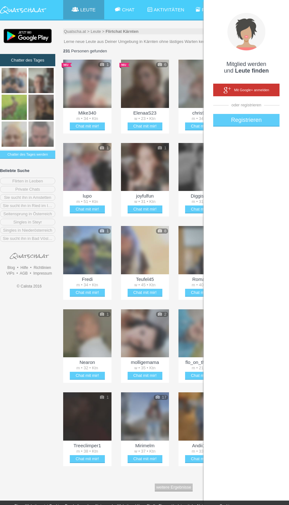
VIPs (10, 273)
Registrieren (246, 120)
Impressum (42, 273)
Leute (96, 31)
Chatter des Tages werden (27, 154)
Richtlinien (42, 267)
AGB (23, 273)
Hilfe (24, 267)
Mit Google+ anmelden (246, 90)
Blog (11, 267)
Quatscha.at (75, 31)
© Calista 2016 (29, 286)
